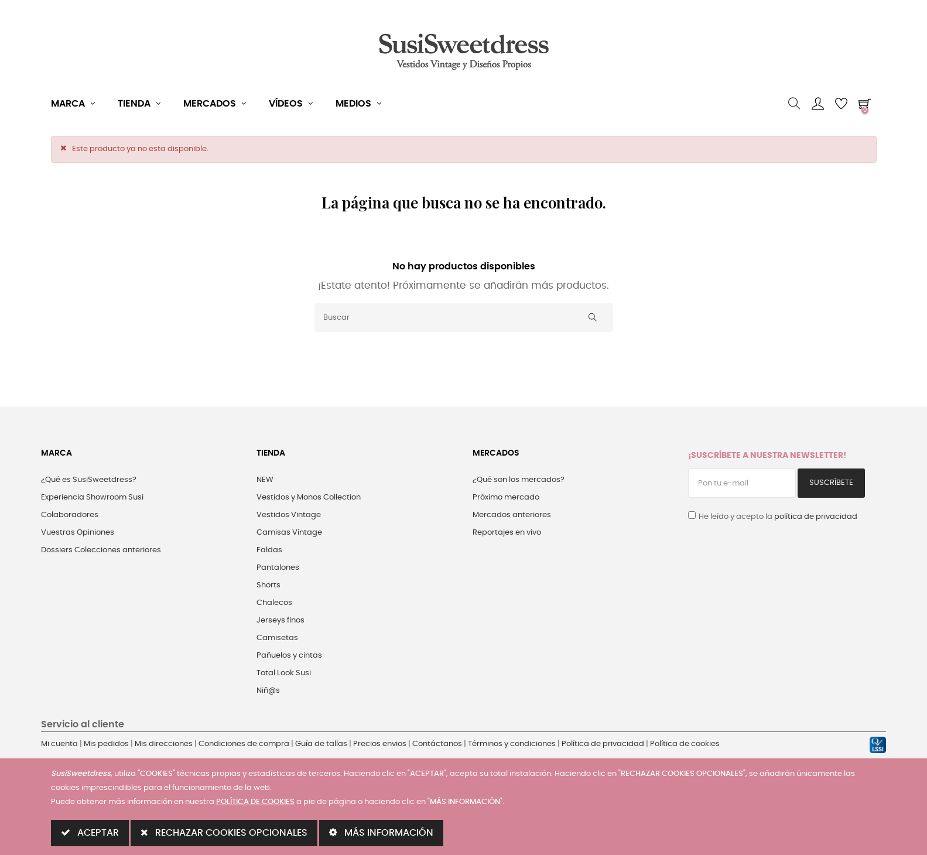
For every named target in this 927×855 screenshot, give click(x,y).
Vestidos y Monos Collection (308, 497)
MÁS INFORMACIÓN (381, 832)
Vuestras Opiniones (77, 532)
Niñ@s (268, 691)
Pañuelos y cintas (289, 655)
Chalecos (274, 603)
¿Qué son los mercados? (519, 480)
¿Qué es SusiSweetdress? (88, 480)
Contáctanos (437, 744)
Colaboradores (69, 515)
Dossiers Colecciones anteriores (101, 550)
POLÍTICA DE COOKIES (255, 802)
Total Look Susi (283, 673)
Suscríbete (831, 483)
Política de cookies (685, 744)
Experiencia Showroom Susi (92, 497)
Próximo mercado (506, 497)
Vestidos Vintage (288, 515)
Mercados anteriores (512, 515)
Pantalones (277, 568)
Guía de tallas (321, 744)
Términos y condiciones (512, 744)
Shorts (268, 585)
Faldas (269, 550)
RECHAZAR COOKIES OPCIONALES (224, 832)
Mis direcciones (164, 744)
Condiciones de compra (244, 744)
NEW (264, 480)
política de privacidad (815, 517)
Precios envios (379, 744)
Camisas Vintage (289, 532)
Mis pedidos (106, 744)
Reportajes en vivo (507, 532)
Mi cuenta (59, 744)
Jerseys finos (280, 620)
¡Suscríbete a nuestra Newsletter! (767, 456)
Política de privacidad (603, 744)
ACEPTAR (90, 832)
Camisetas (277, 638)
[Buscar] (463, 317)
